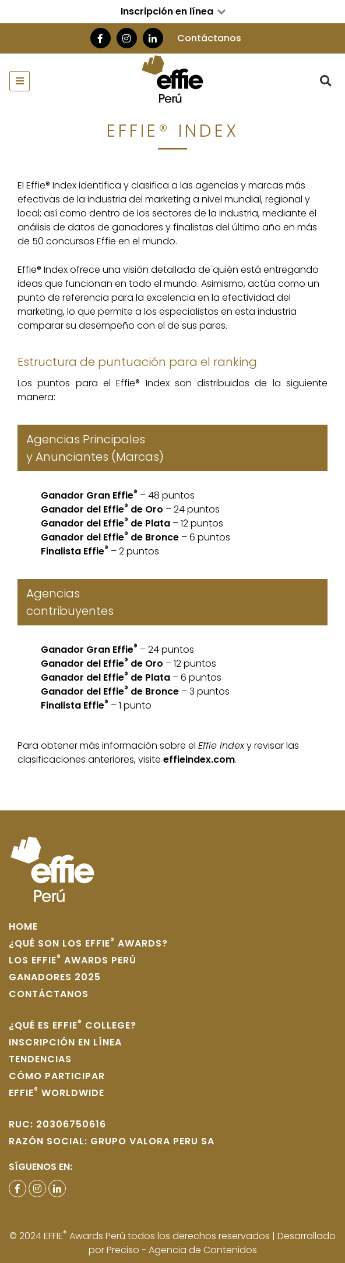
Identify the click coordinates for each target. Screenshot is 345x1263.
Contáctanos (209, 38)
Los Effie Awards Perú (72, 960)
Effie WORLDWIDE (56, 1093)
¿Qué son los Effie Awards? (88, 943)
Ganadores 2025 (55, 977)
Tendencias (40, 1059)
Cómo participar (57, 1076)
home (23, 926)
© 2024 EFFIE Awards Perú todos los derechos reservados (140, 1236)
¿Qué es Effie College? (72, 1025)
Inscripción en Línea (65, 1042)
